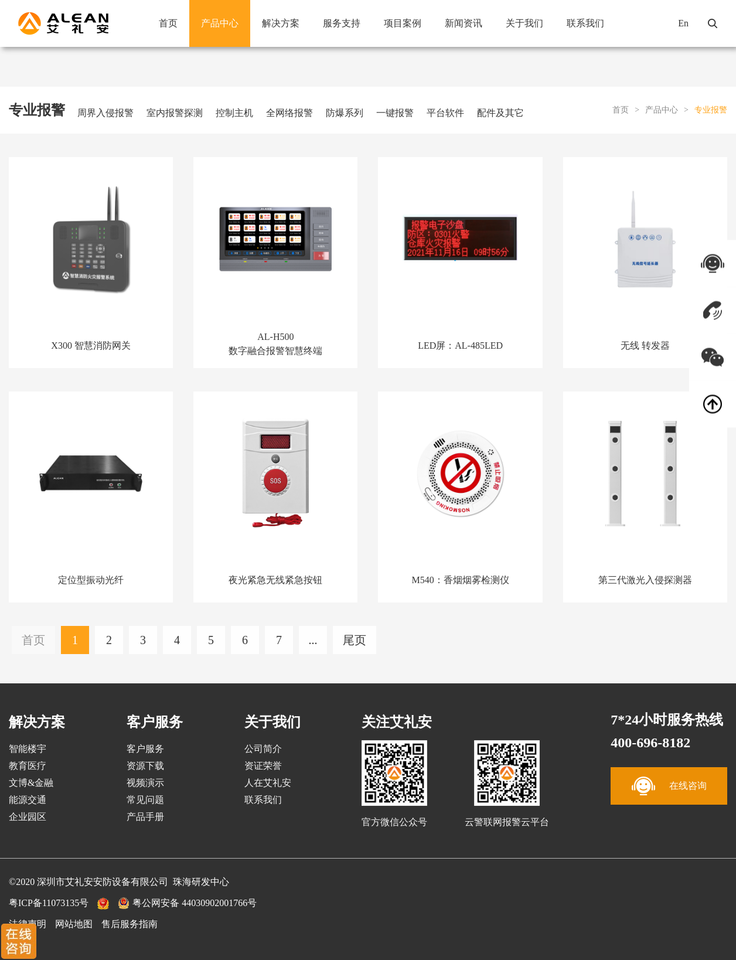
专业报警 (710, 109)
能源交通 (27, 800)
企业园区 (27, 817)
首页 (168, 23)
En (683, 23)
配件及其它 (500, 113)
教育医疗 (27, 766)
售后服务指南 (129, 924)
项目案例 (402, 23)
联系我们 (585, 23)
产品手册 (145, 817)
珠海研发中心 (201, 882)
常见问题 (145, 800)
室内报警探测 (174, 113)
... (313, 640)
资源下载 (145, 766)
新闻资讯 (463, 23)
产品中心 (219, 23)
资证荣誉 (263, 766)
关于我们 (524, 23)
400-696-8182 (650, 743)
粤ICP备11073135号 (48, 903)
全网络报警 (289, 113)
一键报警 (395, 113)
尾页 (354, 640)
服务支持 (341, 23)
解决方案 (280, 23)
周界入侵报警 (105, 113)
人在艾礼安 (267, 783)
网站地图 (74, 924)
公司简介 (263, 749)
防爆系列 (344, 113)
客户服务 (145, 749)
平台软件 (445, 113)
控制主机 (234, 113)
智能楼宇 (27, 749)
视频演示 (145, 783)
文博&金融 (31, 783)
